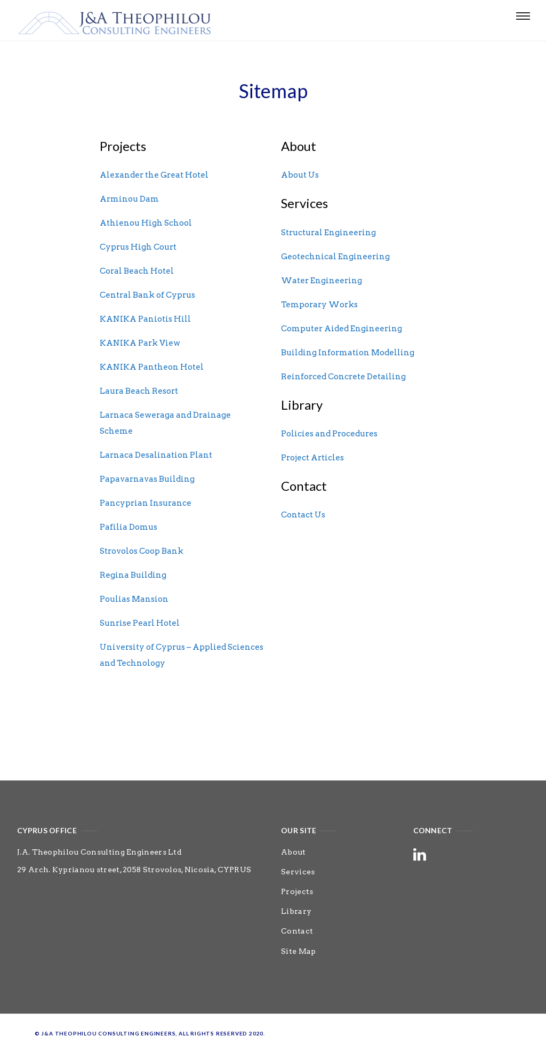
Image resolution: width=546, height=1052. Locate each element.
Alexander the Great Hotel (154, 175)
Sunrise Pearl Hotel (140, 623)
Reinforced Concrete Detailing (343, 376)
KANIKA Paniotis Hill (145, 319)
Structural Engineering (328, 232)
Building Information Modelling (347, 352)
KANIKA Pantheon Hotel (152, 367)
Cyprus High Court (138, 247)
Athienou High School (146, 223)
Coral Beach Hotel (137, 271)
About (293, 852)
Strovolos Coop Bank (141, 551)
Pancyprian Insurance (145, 503)
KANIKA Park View (140, 343)
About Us (300, 175)
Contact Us (303, 515)
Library (296, 911)
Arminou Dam (129, 199)
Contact (297, 931)
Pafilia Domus (128, 527)
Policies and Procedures (329, 434)
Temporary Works (319, 304)
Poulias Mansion (134, 599)
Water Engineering (321, 280)
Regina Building (133, 575)
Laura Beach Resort (139, 391)
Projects (297, 891)
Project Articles (312, 458)
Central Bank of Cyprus (147, 295)
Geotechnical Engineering (335, 256)
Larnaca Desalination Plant (156, 455)
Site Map (298, 951)
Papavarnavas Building (147, 479)
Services (298, 871)
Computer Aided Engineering (341, 328)
